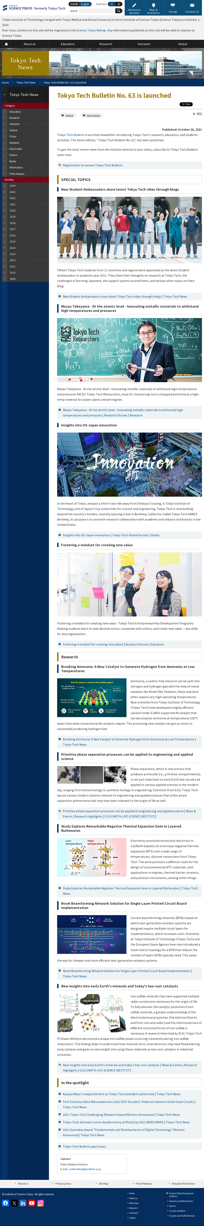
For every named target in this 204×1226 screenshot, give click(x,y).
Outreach (133, 1212)
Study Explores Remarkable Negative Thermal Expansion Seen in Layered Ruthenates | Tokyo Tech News (130, 891)
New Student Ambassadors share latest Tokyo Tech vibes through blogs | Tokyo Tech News (125, 296)
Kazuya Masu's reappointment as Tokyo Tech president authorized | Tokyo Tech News (121, 1094)
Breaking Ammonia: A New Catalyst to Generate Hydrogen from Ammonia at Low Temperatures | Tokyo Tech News (129, 742)
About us (23, 1183)
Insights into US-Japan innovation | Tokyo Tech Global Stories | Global (111, 535)
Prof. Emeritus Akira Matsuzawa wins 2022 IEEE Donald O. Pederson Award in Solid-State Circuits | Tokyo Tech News (129, 1104)
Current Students (177, 1210)
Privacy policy (63, 1183)
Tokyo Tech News (26, 82)
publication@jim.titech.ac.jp (85, 1169)
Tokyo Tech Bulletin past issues (84, 1146)
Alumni (172, 1205)
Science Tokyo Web (89, 30)
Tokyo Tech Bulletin (70, 135)
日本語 (74, 4)
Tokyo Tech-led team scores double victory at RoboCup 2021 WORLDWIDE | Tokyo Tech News (126, 1122)
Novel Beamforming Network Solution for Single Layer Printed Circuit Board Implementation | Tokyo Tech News (127, 973)
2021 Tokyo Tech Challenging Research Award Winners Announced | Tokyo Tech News (121, 1115)
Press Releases (144, 1183)
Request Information (183, 1183)
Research (133, 1207)
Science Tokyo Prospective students (181, 1195)
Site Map (103, 1183)
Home (5, 82)
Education (134, 1203)
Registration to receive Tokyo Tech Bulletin (92, 165)
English (85, 4)
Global (69, 115)
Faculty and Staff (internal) (182, 1215)
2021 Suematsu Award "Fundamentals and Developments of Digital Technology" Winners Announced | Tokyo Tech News (124, 1132)
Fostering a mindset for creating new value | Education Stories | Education (113, 644)
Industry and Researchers (181, 1201)
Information (93, 115)
